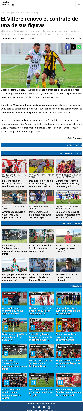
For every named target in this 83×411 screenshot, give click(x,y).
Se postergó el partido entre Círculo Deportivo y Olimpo (68, 363)
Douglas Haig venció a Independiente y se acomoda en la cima (41, 183)
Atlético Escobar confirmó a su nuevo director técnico (12, 311)
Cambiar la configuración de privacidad (41, 410)
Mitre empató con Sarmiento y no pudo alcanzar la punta (40, 214)
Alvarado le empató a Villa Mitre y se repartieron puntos (13, 214)
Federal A (6, 13)
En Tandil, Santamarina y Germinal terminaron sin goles (41, 392)
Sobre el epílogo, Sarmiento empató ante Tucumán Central (68, 392)
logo (8, 4)
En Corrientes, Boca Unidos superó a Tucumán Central (66, 337)
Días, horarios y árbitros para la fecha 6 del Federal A (14, 337)
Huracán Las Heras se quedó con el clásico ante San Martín (40, 311)
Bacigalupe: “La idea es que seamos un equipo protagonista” (14, 277)
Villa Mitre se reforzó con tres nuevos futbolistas (67, 277)
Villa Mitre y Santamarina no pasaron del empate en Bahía (14, 249)
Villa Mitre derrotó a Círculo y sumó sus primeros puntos (40, 248)
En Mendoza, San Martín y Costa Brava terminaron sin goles (13, 183)
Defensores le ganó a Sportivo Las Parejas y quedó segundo (67, 183)
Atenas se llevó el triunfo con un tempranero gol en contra (12, 393)
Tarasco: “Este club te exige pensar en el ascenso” (67, 248)
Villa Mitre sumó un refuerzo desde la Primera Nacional (39, 277)
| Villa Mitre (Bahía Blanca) (24, 13)
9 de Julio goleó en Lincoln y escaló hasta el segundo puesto (40, 337)
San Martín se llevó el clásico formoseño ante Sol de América (68, 214)
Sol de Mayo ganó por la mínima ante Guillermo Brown (40, 363)
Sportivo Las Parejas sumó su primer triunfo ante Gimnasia (68, 311)
